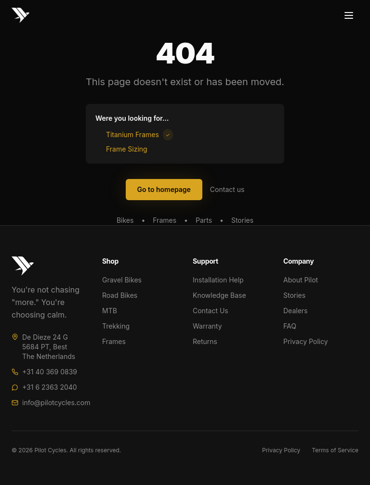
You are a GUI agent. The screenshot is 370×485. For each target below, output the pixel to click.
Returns (205, 341)
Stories (242, 220)
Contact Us (210, 310)
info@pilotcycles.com (56, 402)
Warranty (207, 326)
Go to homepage (164, 189)
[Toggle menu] (348, 15)
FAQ (289, 326)
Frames (164, 220)
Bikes (125, 220)
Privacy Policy (305, 341)
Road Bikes (119, 295)
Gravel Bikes (122, 280)
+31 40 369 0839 (49, 372)
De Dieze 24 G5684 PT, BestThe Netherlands (48, 346)
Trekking (116, 326)
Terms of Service (335, 450)
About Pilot (300, 280)
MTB (109, 310)
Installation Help (218, 280)
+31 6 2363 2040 (49, 387)
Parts (204, 220)
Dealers (295, 310)
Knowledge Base (219, 295)
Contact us (227, 189)
